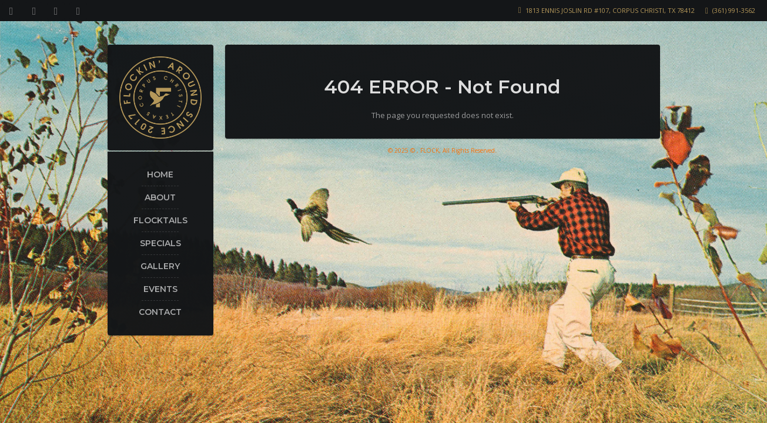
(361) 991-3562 (733, 10)
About (160, 197)
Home (160, 174)
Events (160, 289)
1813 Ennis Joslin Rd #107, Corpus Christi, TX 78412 (610, 10)
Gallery (160, 266)
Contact (160, 312)
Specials (160, 243)
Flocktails (160, 220)
